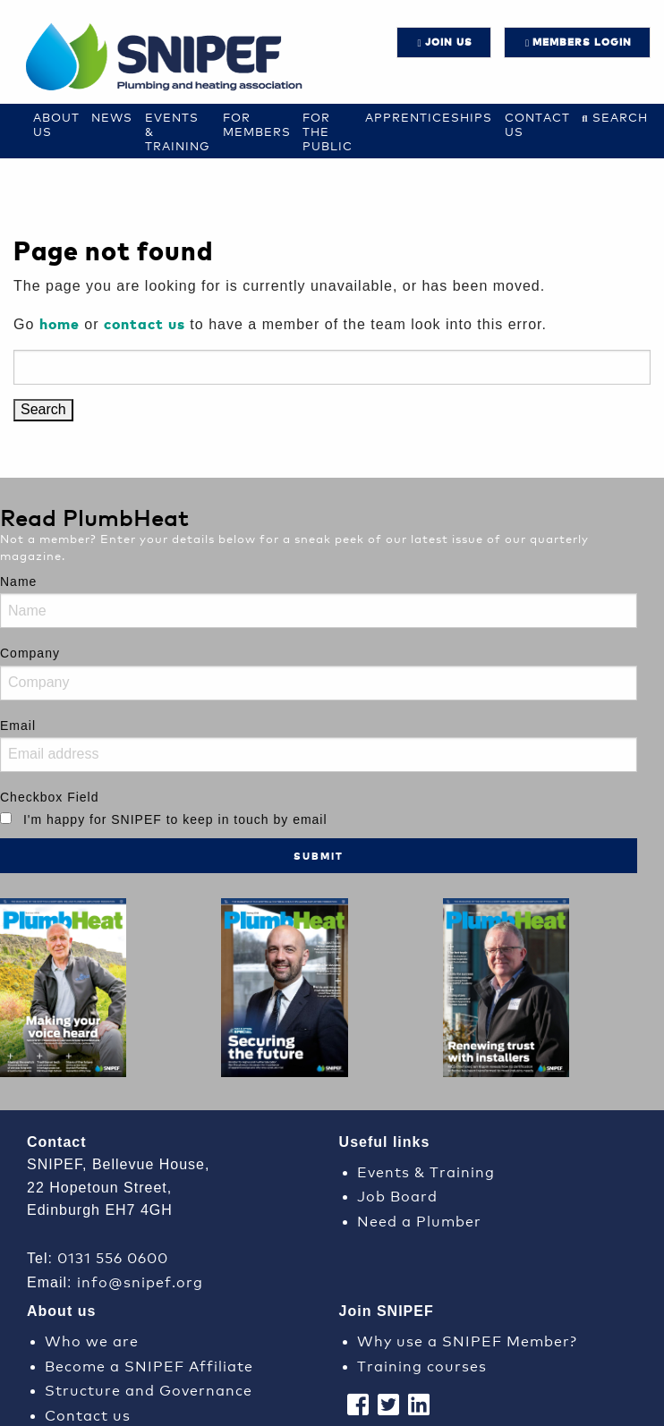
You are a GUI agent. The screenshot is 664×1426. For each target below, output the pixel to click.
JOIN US (448, 41)
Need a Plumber (419, 1220)
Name (18, 581)
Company (30, 653)
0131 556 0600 (112, 1256)
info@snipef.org (140, 1280)
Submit (319, 855)
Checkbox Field (49, 797)
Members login (582, 41)
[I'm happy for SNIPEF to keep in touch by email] (6, 818)
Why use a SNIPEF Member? (467, 1339)
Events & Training (426, 1170)
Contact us (537, 124)
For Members (257, 124)
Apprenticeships (428, 116)
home (59, 323)
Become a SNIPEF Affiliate (149, 1364)
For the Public (327, 131)
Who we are (92, 1339)
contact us (144, 323)
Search (620, 116)
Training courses (422, 1364)
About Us (56, 124)
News (111, 116)
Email (18, 725)
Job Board (397, 1194)
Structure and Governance (148, 1389)
